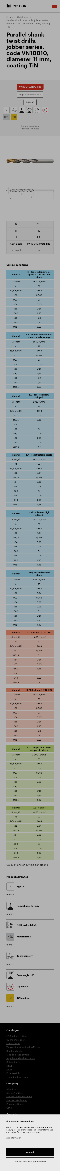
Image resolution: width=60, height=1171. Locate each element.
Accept (30, 1151)
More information (13, 1138)
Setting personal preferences (30, 1161)
